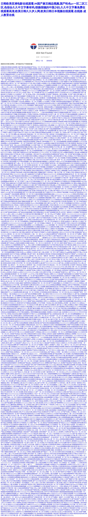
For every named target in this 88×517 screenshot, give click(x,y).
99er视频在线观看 (39, 227)
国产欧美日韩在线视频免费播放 (49, 323)
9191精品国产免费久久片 (77, 187)
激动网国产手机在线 (14, 246)
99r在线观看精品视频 (17, 150)
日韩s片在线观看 (8, 268)
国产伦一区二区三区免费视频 (63, 203)
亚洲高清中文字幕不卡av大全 (51, 412)
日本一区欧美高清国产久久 (35, 138)
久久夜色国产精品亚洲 (74, 482)
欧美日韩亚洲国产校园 (59, 241)
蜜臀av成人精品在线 (20, 134)
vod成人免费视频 (68, 388)
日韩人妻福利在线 (8, 308)
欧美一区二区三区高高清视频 (66, 159)
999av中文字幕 (46, 236)
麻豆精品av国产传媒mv (18, 98)
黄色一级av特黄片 (45, 386)
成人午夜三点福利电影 (25, 154)
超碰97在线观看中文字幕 (26, 314)
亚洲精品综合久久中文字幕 (11, 285)
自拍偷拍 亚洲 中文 (36, 87)
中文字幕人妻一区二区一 (27, 390)
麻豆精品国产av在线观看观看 (75, 355)
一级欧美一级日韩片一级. (50, 256)
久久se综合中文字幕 (80, 335)
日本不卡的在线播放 (77, 87)
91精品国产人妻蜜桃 (73, 281)
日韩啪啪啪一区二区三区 (59, 277)
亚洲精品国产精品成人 (25, 363)
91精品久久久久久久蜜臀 (19, 421)
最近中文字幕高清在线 (43, 217)
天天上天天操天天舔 (70, 279)
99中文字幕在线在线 (73, 288)
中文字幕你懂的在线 (16, 290)
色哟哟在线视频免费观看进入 (78, 125)
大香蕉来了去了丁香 (64, 208)
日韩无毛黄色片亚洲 (15, 279)
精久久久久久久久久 (44, 257)
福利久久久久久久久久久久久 (24, 321)
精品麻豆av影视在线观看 (17, 116)
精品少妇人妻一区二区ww (52, 439)
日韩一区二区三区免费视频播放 (71, 314)
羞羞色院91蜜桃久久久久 (21, 236)
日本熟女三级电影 (51, 136)
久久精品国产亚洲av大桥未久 (33, 270)
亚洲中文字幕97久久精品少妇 (61, 118)
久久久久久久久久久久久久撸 (76, 214)
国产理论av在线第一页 (71, 424)
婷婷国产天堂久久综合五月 (69, 223)
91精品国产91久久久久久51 (12, 364)
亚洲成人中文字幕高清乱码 (76, 156)
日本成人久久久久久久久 (53, 266)
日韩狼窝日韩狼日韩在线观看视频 (67, 121)
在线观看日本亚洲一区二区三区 (69, 299)
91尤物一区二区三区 (61, 259)
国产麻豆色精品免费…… (34, 237)
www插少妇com (54, 511)
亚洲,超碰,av (53, 185)
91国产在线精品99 (73, 80)
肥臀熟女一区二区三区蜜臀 (44, 80)
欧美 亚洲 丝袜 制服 (16, 370)
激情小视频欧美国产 (40, 172)
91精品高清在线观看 (29, 141)
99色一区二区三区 (73, 246)
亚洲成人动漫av (33, 147)
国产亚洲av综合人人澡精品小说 (47, 228)
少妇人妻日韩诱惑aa (37, 85)
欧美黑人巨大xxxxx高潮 (46, 403)
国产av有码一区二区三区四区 (35, 442)
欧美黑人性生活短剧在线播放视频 (15, 486)
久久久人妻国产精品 (29, 301)
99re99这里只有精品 (38, 388)
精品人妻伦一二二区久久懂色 (70, 76)
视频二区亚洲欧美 (28, 197)
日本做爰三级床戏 (80, 90)
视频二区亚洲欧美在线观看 (47, 506)
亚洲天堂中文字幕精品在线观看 (32, 183)
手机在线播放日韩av (76, 99)
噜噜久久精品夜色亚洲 (64, 444)
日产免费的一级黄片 (60, 214)
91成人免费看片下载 (29, 159)
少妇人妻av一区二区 (75, 98)
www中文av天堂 (33, 274)
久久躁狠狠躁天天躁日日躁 (15, 118)
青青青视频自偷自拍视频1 (38, 312)
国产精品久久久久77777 (23, 72)
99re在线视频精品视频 (28, 473)
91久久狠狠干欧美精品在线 (35, 491)
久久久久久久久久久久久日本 (72, 450)
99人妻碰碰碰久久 (75, 457)
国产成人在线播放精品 (42, 78)
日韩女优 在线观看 (65, 406)
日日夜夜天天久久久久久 (74, 110)
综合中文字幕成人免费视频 (18, 254)
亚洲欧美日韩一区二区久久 (35, 96)
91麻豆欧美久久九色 (26, 83)
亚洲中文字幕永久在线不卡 (76, 453)
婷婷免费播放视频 (10, 139)
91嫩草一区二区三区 (18, 156)
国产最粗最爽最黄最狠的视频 (18, 147)
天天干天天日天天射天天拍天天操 (46, 159)
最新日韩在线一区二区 (59, 139)
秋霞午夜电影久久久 (29, 279)
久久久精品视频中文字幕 (67, 435)
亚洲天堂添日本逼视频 (64, 452)
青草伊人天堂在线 (59, 92)
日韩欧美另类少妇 (80, 207)
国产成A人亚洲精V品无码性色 (68, 263)
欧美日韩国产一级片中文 (77, 217)
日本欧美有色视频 (28, 172)
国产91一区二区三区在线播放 (56, 455)
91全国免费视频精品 (70, 72)
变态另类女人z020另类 (11, 76)
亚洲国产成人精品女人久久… (30, 354)
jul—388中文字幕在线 (51, 119)
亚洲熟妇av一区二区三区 (21, 352)
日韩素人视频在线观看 (33, 452)
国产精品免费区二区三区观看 (62, 354)
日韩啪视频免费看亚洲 (52, 210)
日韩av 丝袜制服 (78, 341)
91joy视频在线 (47, 366)
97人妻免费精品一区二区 (62, 87)
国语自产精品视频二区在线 (65, 192)
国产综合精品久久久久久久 (36, 136)
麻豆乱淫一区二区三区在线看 (77, 174)
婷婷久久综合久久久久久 (54, 493)
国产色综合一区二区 (63, 154)
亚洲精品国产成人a (80, 232)
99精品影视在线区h (64, 163)
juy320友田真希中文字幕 (22, 119)
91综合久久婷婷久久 (28, 110)
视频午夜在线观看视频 (49, 183)
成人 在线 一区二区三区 (39, 430)
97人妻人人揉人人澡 (31, 259)
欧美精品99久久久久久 (62, 99)
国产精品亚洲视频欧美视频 (18, 112)
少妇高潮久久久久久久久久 (69, 312)
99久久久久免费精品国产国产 (75, 92)
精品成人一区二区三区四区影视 (59, 265)
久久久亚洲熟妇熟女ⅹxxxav (39, 225)
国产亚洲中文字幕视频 (38, 167)
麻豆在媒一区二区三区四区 (31, 292)
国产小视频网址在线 (33, 437)
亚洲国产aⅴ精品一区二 (57, 344)
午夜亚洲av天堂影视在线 (39, 114)
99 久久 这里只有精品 (36, 401)
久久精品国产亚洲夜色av (22, 408)
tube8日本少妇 (73, 127)
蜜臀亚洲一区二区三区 (27, 194)
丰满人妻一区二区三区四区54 (33, 372)
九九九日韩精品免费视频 (53, 285)
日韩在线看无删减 (77, 103)
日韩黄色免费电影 (23, 190)
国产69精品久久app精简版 (42, 143)
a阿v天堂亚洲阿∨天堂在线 (16, 101)
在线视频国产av (50, 167)
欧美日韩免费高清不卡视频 (9, 114)
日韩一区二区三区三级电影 (13, 375)
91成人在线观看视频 (63, 417)
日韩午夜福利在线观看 (52, 335)
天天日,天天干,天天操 (60, 148)
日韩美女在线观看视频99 (8, 312)
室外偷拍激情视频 (61, 453)
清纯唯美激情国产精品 (29, 80)
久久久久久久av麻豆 (26, 199)
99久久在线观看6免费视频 (12, 477)
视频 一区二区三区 (48, 341)
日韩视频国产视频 (32, 105)
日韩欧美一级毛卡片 (43, 499)
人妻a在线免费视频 (47, 112)
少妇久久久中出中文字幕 (66, 232)
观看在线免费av (49, 107)
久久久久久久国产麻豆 (29, 290)
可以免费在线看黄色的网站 (64, 357)
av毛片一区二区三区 (40, 393)
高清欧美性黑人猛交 (47, 328)
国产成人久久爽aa (6, 176)
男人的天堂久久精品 (13, 283)
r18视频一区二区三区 (24, 357)
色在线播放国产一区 (46, 437)
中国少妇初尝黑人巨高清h (59, 201)
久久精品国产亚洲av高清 (26, 470)
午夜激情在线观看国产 (75, 270)
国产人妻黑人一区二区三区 (74, 257)
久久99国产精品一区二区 (38, 145)
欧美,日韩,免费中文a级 (35, 263)
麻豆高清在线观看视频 (11, 359)
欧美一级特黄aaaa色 (60, 281)
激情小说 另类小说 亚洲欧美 (13, 110)
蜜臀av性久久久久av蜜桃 (66, 256)
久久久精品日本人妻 (15, 232)
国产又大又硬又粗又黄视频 (39, 495)
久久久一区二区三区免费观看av (19, 221)
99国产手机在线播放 (73, 325)
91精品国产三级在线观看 (11, 194)
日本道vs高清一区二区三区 (9, 190)
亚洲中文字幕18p (25, 248)
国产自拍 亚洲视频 (31, 294)
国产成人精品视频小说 (55, 207)
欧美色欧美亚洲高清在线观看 (62, 468)
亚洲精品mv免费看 (70, 334)
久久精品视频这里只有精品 (23, 428)
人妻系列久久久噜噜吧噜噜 (12, 245)
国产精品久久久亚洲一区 (21, 268)
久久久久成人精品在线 (39, 306)
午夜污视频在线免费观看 (64, 70)
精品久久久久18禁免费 (35, 348)
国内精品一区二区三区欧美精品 (76, 201)
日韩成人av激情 (14, 99)
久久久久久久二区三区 (20, 355)
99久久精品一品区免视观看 (57, 165)
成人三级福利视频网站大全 (65, 183)
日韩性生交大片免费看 (18, 216)
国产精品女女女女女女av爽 (75, 392)
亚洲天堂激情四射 (52, 232)
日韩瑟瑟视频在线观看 (70, 199)
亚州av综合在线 (71, 74)
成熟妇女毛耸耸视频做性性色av (74, 346)
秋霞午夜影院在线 (62, 96)
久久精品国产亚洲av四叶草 (65, 359)
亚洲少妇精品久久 (66, 221)
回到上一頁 (39, 60)
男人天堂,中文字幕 (37, 81)
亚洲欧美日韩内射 (44, 254)
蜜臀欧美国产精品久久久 (36, 335)
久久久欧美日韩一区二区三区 (50, 243)
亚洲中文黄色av (74, 130)
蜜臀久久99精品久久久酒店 (52, 138)
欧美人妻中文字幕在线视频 (61, 116)
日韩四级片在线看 (27, 377)
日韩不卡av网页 (9, 428)
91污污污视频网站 (79, 147)
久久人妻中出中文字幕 (61, 125)
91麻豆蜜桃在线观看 (7, 208)
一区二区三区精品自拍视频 (16, 325)
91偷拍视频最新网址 (60, 325)
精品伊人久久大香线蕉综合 (54, 199)
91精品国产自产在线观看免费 (47, 130)
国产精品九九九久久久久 (48, 174)
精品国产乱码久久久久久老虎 (42, 74)
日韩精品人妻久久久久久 (43, 332)
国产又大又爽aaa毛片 (74, 132)
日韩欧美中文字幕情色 (67, 90)
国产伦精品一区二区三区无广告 (37, 346)
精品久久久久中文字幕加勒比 (56, 306)
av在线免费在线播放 (50, 359)
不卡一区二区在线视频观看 (58, 141)
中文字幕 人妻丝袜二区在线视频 (53, 134)
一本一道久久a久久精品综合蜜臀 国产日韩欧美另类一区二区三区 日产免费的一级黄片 (61, 234)
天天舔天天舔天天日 (43, 265)
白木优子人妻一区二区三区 (56, 114)
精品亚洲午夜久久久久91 (59, 377)
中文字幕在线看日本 (26, 241)
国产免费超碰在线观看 (12, 199)
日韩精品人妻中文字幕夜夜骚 (53, 109)
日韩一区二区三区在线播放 (48, 384)
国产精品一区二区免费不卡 (65, 401)
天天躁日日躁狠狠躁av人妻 (9, 361)
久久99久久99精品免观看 (8, 72)
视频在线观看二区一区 (25, 276)
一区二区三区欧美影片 (26, 143)
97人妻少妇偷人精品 (60, 482)
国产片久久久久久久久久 (50, 263)
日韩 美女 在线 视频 (39, 76)
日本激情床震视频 (75, 118)
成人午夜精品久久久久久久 (76, 277)
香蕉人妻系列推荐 (21, 437)
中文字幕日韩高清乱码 (7, 321)
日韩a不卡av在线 (23, 412)
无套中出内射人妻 (79, 401)
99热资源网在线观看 (46, 354)
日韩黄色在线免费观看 (11, 495)
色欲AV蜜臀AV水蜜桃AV (40, 83)
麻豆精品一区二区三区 (7, 482)
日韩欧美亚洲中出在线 (37, 119)
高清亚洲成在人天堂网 (25, 114)
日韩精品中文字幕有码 (45, 156)
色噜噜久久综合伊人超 (60, 80)
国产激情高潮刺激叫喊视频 (38, 161)
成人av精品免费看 (63, 239)
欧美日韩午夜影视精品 (51, 81)
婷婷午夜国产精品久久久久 (68, 243)
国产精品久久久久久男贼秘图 (67, 423)
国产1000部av (54, 499)
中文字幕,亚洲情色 (70, 143)
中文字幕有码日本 (49, 457)
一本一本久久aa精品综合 (45, 381)
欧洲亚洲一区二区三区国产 (16, 181)
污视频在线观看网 (29, 78)
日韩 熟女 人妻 (71, 139)
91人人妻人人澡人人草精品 (73, 370)
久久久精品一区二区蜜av (59, 132)
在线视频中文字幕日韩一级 (62, 178)
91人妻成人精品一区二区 (62, 350)
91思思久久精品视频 (26, 306)
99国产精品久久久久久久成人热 (32, 341)
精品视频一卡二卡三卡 (65, 228)
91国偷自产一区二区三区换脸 (56, 158)
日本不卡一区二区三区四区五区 (16, 395)
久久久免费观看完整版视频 (43, 197)
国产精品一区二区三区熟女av (46, 441)
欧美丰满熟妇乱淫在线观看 (26, 379)
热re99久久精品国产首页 (75, 292)
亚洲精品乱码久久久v (33, 188)
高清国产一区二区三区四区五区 (70, 138)
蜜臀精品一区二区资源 (24, 404)
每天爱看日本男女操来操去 (34, 168)
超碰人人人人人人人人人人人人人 (61, 194)
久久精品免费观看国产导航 (63, 103)
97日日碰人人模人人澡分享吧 (60, 217)
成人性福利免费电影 (46, 326)
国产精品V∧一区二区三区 (55, 428)
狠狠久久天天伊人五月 (19, 105)
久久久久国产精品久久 (79, 188)
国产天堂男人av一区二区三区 (78, 112)
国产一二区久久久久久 (7, 121)
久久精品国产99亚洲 (48, 343)
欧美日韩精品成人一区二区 (39, 72)
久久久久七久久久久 (58, 123)
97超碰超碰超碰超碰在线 (61, 107)
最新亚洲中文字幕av (9, 501)
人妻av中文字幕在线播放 (32, 181)
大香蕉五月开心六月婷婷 (8, 203)
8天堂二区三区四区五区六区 (53, 152)
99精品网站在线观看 (69, 364)
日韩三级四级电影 (19, 259)
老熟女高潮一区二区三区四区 (23, 165)
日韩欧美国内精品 (66, 83)
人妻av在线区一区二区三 (48, 252)
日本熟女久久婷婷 (81, 310)
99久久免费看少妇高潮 (19, 502)
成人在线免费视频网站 (25, 76)
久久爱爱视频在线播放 (15, 159)
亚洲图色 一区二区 (57, 332)
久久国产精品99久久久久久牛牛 (25, 501)
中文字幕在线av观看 (48, 99)
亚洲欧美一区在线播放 (45, 288)
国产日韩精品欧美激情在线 (9, 201)
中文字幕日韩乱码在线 (78, 208)
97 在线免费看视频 (9, 426)
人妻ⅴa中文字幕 (17, 197)
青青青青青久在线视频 (42, 464)
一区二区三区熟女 (70, 123)
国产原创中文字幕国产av (39, 232)
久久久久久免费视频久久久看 (36, 486)
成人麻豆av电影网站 (37, 368)
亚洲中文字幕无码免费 (63, 105)
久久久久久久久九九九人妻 (75, 236)
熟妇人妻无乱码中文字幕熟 (78, 107)
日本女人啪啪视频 (61, 170)
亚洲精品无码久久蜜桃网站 (69, 145)
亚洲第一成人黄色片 (9, 265)
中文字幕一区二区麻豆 (63, 172)
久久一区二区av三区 (30, 179)
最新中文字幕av (78, 252)
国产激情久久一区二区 (79, 101)
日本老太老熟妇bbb (73, 170)
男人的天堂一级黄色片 (65, 212)
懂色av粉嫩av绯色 (79, 183)
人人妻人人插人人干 (63, 384)
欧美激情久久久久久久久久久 (20, 107)
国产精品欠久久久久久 (66, 515)
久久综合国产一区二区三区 (55, 315)
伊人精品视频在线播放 (36, 457)
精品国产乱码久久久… (33, 112)
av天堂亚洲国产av (32, 381)
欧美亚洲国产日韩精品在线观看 (10, 441)
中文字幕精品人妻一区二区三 (14, 490)
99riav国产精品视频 (36, 99)
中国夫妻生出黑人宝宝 (39, 219)
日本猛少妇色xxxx (20, 252)
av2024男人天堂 (24, 330)
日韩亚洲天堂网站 (10, 286)
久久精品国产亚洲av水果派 (36, 421)
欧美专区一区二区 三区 (16, 207)
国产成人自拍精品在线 (54, 314)
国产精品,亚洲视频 (6, 423)
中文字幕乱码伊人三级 (78, 105)
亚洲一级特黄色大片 (41, 110)
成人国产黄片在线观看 (15, 141)
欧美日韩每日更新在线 (49, 70)
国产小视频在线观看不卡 (30, 196)
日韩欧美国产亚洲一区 (44, 290)
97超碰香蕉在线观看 (69, 78)
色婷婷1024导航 (21, 148)
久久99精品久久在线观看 (43, 339)
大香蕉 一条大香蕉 (61, 352)
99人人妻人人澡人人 (9, 401)
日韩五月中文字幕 (62, 98)
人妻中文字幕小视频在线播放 (29, 406)
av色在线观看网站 (13, 143)
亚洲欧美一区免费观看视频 (15, 78)
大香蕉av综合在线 (12, 314)
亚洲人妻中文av (48, 203)
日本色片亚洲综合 (62, 248)
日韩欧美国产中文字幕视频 (35, 502)
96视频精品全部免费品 (48, 490)
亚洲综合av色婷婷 (38, 125)
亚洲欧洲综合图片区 (21, 230)
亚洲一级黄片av (73, 248)
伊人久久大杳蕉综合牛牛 (73, 372)
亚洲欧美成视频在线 (42, 245)
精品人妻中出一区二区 (12, 83)
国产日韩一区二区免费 (65, 119)
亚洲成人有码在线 (13, 170)
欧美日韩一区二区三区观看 (40, 165)
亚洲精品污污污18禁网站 (78, 361)
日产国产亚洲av (24, 99)
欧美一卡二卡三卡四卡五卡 (12, 464)
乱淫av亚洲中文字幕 (47, 230)
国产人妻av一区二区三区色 (22, 163)
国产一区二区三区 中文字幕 (9, 103)
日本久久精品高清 (52, 239)
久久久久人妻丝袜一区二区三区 (10, 234)
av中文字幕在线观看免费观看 (36, 178)
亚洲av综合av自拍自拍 (32, 208)
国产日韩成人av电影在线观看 (16, 243)
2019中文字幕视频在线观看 (68, 227)
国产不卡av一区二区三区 (76, 272)
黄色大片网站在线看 (34, 230)
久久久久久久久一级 (47, 148)
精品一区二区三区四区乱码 (29, 441)
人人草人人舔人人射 (10, 87)
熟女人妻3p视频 (49, 125)
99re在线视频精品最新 (76, 290)
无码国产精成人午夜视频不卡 (12, 257)
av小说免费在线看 (16, 292)
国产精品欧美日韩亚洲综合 (20, 176)
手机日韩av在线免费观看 (68, 308)
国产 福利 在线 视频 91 (77, 94)
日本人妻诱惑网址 (15, 468)
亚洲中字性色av (5, 261)
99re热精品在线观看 (74, 196)
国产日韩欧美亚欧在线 (42, 185)
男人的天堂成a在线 (73, 488)
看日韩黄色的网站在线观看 (24, 123)
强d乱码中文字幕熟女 (24, 430)
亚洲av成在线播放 (8, 297)
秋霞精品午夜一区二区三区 (55, 219)
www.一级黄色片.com (23, 85)
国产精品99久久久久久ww (13, 80)
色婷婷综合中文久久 (80, 319)
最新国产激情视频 (62, 89)
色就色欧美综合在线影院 (58, 339)
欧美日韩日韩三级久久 (29, 295)
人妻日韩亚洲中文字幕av (60, 156)
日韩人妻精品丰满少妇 (78, 172)
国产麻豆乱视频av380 (76, 154)
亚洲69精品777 (39, 379)
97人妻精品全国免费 (41, 207)
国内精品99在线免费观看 (44, 513)
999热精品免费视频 (71, 158)
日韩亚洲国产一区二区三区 (47, 432)
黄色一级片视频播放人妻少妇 (16, 383)
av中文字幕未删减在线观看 (25, 139)
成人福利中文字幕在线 (21, 297)
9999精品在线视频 (56, 254)
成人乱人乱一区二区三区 (13, 281)
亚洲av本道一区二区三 (33, 148)
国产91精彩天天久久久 (34, 121)
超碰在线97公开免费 (34, 174)
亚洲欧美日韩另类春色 (57, 143)
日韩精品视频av (65, 395)
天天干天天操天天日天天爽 (19, 348)
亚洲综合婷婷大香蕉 (9, 263)
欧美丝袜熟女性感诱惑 (50, 154)
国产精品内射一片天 (7, 236)
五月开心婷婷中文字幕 (16, 288)
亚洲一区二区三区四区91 (65, 317)
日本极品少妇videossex (42, 279)
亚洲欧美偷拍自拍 (59, 381)
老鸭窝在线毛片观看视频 (38, 493)
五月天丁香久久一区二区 (18, 510)
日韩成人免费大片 (34, 317)
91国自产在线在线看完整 (56, 72)
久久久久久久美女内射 (36, 107)
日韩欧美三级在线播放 (42, 141)
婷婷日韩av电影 (8, 366)
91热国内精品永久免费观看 (65, 410)
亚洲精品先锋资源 (9, 399)
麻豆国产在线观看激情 (27, 310)
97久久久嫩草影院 (10, 404)
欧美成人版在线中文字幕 (19, 439)
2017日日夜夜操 (13, 424)
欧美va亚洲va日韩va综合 (34, 395)
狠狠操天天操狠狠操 (34, 415)
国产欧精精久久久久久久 (10, 277)
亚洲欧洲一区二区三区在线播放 (13, 270)
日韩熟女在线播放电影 (53, 145)
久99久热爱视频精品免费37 (12, 187)
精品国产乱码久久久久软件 (50, 348)
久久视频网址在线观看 (50, 85)
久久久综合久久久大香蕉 (21, 239)
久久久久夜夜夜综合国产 (27, 332)
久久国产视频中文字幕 (65, 81)
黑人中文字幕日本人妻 (16, 196)
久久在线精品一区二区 (56, 424)
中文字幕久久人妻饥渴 (38, 299)
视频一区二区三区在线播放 (55, 390)
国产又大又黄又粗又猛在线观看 (32, 192)
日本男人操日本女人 (16, 374)
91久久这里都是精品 (39, 199)
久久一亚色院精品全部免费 (16, 462)
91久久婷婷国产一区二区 (19, 94)
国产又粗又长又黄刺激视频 (64, 419)
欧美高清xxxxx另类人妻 (36, 508)
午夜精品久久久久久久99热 (47, 510)
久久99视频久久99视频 (78, 250)
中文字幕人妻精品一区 (54, 462)
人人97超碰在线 (18, 70)
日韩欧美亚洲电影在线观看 (43, 132)
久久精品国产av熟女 (53, 161)
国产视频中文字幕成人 (79, 70)
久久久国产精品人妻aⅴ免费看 (67, 85)
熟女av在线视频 (72, 466)
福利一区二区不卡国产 (45, 116)
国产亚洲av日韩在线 (35, 190)
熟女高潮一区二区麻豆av (35, 453)
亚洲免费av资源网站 (68, 207)
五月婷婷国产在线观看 (54, 481)
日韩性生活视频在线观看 (60, 112)
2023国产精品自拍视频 (11, 129)
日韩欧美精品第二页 (50, 89)
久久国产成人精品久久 (77, 433)
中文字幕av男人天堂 (24, 210)
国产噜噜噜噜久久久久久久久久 (64, 403)
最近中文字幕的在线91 (66, 335)
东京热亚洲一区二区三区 (52, 76)
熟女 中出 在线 (29, 132)
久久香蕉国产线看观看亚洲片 (74, 386)
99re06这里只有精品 (30, 250)
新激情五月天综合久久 (9, 303)
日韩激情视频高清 (8, 317)
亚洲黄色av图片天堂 (51, 448)
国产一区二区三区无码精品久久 (40, 201)
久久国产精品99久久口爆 (8, 127)
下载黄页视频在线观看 (70, 461)
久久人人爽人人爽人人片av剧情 (12, 214)
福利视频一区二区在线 (56, 225)
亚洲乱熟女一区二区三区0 (34, 134)
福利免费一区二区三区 (62, 457)
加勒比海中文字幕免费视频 (38, 330)
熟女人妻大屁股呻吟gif (59, 74)
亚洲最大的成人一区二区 (52, 216)
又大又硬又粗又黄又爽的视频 (31, 214)
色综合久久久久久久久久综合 (33, 70)
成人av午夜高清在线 (78, 452)
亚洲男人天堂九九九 (50, 401)
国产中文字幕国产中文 (78, 430)
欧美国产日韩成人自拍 (64, 136)
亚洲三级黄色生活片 (22, 152)
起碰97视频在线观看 (24, 201)
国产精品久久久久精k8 (59, 288)
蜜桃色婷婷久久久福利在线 (28, 477)
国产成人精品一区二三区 (65, 448)
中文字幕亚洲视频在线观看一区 (27, 103)
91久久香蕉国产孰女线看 (14, 172)
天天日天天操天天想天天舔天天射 (16, 178)
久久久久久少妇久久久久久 (67, 210)
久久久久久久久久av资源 (31, 272)
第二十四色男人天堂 (52, 404)
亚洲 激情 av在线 (58, 479)
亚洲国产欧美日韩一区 (51, 163)
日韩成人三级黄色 (19, 205)
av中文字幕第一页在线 (76, 239)
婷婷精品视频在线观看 (67, 439)
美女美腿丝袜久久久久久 (10, 125)
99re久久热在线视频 (37, 203)
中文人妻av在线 (66, 266)
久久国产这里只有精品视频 (24, 74)
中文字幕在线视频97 (20, 96)
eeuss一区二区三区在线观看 (67, 404)
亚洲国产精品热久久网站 (46, 196)
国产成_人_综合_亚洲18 (28, 245)
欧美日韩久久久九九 (39, 285)
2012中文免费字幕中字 (65, 442)
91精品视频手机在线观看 (69, 197)
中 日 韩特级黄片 (72, 241)
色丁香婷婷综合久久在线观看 (25, 127)
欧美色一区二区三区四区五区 (54, 388)
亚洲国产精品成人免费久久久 (48, 274)
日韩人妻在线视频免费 (19, 109)
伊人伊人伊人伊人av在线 (18, 92)
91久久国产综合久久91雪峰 (66, 176)
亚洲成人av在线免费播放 (75, 495)
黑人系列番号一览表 (56, 399)
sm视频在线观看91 (68, 152)
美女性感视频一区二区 (49, 270)
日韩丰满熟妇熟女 (38, 212)
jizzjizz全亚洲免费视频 (23, 145)
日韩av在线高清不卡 (20, 188)
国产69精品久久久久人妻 (21, 308)
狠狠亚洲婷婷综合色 (7, 205)
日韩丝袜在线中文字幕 (11, 154)
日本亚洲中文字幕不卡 (25, 125)
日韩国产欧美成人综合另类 (18, 334)
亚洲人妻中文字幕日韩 (38, 404)
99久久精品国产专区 (27, 364)
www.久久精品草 (33, 433)
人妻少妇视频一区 (64, 94)
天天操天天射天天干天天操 (43, 127)
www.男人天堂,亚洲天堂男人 (51, 395)
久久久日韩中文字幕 (76, 150)
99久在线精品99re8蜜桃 (78, 163)
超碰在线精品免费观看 (38, 210)
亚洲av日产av (50, 178)
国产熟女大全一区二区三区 (77, 432)
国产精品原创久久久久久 (37, 152)
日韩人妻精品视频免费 (14, 227)
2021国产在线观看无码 (51, 212)
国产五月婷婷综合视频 (22, 158)
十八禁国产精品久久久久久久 (43, 468)
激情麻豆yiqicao (47, 237)
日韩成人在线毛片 (46, 334)
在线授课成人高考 (40, 301)
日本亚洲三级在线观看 (9, 161)
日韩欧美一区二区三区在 (52, 223)
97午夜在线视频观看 (71, 114)
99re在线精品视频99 (56, 78)
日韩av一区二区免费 (33, 92)
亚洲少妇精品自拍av (38, 170)
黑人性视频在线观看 (54, 83)
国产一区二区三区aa (47, 214)
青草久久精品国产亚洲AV (63, 490)
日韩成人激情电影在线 (75, 377)
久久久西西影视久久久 (36, 176)
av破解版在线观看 (10, 493)
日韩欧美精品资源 (37, 397)
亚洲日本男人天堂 (28, 207)
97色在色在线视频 (45, 277)
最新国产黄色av (10, 123)
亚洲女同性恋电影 (78, 194)
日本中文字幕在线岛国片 (60, 246)
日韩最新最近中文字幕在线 (35, 109)
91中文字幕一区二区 (22, 263)
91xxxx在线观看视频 (40, 314)
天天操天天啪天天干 (18, 132)
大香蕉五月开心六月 (68, 109)
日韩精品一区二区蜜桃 (68, 462)
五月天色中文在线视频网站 (22, 368)
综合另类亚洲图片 (53, 430)
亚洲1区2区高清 (5, 92)
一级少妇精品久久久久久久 (16, 294)
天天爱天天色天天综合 (31, 130)
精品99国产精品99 (23, 89)
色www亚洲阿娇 (66, 421)
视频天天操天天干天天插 (71, 315)
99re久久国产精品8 (69, 399)
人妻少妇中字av (37, 154)
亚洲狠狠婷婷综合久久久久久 (57, 110)
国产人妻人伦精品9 (37, 129)
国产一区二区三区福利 (53, 90)
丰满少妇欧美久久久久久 (65, 185)
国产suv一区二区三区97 (72, 344)
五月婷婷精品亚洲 (45, 292)
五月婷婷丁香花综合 (76, 265)
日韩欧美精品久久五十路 (51, 515)
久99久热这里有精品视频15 (11, 306)
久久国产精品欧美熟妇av (10, 212)
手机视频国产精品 (70, 337)
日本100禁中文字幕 (21, 121)
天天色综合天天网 (32, 305)
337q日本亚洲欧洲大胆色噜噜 (77, 259)
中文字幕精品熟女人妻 (36, 89)
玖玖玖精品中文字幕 (10, 85)
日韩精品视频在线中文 (15, 301)
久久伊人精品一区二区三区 (52, 308)
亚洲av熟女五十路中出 (42, 187)
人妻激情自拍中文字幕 (50, 168)
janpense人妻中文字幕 (7, 188)
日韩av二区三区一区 (24, 129)
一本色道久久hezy (28, 370)
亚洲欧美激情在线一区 (9, 413)
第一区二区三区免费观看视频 (33, 150)
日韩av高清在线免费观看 (45, 281)
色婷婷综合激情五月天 (58, 257)
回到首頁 (49, 60)
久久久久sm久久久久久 (44, 118)
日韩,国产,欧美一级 (10, 145)
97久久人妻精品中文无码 (45, 325)
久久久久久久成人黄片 (20, 174)
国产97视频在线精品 (48, 87)
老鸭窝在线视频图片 (73, 141)
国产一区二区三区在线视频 (29, 281)
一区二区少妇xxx (21, 265)
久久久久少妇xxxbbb (36, 417)
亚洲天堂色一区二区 (50, 96)
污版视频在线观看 (26, 481)
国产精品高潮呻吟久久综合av (59, 179)
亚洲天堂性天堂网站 (31, 156)
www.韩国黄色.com (53, 301)
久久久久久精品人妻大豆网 (19, 136)
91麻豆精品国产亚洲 (65, 393)
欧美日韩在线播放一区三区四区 (59, 187)
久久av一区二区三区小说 (33, 343)
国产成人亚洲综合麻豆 (15, 315)
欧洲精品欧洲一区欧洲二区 (37, 239)
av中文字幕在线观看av (32, 98)
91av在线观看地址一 (78, 379)
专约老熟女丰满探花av (18, 168)
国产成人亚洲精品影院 (36, 515)
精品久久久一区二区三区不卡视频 (73, 134)
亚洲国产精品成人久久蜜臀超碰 (42, 241)
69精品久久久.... (35, 337)
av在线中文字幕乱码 (46, 426)
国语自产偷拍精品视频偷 (45, 147)
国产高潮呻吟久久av (11, 225)
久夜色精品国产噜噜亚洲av (32, 490)
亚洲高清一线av (31, 265)
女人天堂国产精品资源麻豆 (77, 89)
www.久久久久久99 (35, 352)
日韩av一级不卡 (56, 197)
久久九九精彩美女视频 (50, 150)
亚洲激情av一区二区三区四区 (43, 377)
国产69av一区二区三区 (37, 248)
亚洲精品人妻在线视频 (52, 379)
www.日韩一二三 (77, 136)
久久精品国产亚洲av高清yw (60, 127)
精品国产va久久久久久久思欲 (47, 105)
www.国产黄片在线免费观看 (13, 192)
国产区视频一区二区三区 (30, 446)
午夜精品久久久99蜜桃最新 (23, 81)
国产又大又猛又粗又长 (39, 481)
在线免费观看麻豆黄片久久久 (17, 305)
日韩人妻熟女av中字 (66, 486)
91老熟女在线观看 (67, 493)
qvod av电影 (70, 165)
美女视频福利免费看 (78, 354)
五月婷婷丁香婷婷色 (52, 94)
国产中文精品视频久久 (55, 283)
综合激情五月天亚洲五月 (41, 310)
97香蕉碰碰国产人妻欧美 (68, 374)
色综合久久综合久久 (7, 70)
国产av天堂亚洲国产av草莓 (26, 339)
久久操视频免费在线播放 (49, 121)
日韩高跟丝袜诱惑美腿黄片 (64, 101)
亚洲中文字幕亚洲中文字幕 (71, 508)
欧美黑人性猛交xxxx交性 (15, 272)
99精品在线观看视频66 (28, 187)
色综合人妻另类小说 (74, 96)
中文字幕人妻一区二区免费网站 (63, 147)
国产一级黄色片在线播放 (75, 148)
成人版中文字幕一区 (63, 130)
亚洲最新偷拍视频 (62, 174)
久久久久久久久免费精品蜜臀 (37, 90)
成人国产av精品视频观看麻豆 (52, 129)
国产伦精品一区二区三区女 (46, 259)
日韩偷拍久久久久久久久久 (22, 337)
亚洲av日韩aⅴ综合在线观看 (36, 94)
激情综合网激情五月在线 (11, 167)
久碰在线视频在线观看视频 (76, 167)
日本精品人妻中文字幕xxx (66, 286)
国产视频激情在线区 (9, 74)
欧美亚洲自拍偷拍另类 (31, 228)
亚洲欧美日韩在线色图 (80, 119)
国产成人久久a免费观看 (47, 92)
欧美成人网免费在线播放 (35, 439)
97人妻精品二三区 (41, 390)
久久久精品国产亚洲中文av (60, 272)
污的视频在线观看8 (20, 366)
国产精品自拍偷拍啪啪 (25, 212)
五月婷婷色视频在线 (31, 116)
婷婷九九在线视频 (35, 236)
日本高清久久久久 (19, 208)
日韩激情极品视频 (61, 488)
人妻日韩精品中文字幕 (53, 299)
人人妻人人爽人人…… (74, 339)
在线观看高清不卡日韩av (52, 421)
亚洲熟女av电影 (23, 277)
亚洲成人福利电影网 (30, 118)
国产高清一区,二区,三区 (25, 361)
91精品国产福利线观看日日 (65, 274)
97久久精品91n (29, 383)
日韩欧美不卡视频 (69, 276)
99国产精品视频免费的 (50, 417)
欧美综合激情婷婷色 (57, 276)
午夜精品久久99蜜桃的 (20, 90)
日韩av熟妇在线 (82, 199)
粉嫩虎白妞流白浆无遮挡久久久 (45, 419)
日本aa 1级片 (37, 488)
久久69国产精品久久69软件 (42, 413)
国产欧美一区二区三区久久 (13, 256)
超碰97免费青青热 (25, 167)
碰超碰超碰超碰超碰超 (66, 491)
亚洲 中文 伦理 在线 (50, 453)
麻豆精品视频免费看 (24, 225)
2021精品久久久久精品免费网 (14, 504)
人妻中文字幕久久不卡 (72, 455)
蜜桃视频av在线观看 (23, 87)
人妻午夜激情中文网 (26, 285)
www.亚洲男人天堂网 (48, 101)
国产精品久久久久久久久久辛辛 (63, 190)
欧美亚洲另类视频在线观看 (23, 319)
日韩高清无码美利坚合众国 (46, 103)
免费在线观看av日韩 (9, 437)
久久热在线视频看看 (7, 163)
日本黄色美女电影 (13, 248)
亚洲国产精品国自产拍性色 (29, 350)
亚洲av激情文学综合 (35, 412)
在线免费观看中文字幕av (77, 216)
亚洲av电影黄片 (26, 232)
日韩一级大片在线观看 (24, 299)
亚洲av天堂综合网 (22, 286)
